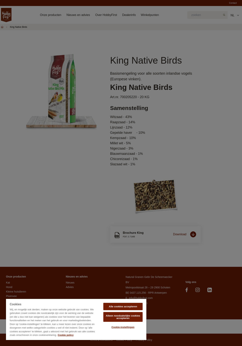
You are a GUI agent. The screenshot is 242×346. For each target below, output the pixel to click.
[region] (76, 319)
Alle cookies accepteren (123, 306)
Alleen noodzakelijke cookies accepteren (123, 317)
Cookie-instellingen (123, 327)
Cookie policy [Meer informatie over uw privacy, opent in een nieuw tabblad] (66, 335)
